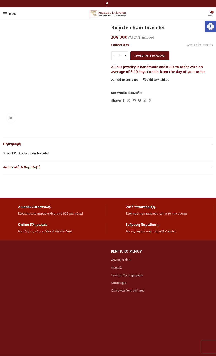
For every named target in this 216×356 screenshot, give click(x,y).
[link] (210, 26)
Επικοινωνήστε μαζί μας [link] (128, 290)
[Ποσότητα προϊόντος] (119, 55)
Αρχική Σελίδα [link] (121, 260)
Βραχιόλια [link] (135, 93)
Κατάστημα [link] (119, 283)
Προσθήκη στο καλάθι (149, 55)
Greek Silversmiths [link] (199, 45)
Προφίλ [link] (116, 267)
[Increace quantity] (125, 55)
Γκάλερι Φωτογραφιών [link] (127, 275)
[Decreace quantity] (113, 55)
